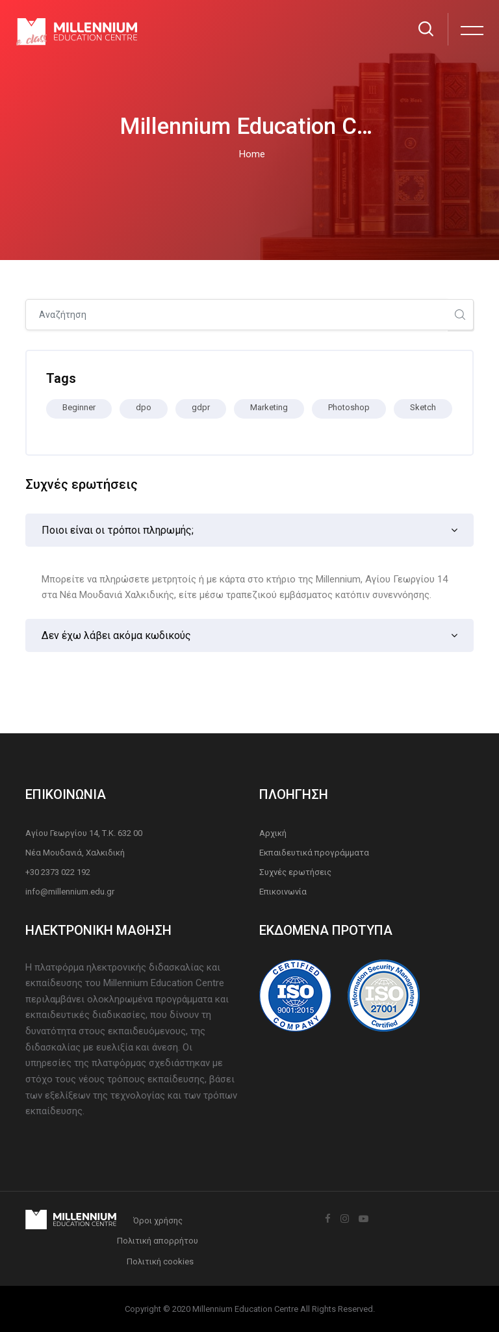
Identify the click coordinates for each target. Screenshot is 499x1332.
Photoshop (349, 407)
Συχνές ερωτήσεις (295, 872)
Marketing (269, 407)
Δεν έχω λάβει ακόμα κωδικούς (116, 635)
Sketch (423, 407)
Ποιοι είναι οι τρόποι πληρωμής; (118, 530)
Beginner (79, 407)
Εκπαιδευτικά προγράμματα (314, 852)
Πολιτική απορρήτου (157, 1241)
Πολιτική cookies (160, 1261)
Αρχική (273, 833)
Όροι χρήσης (158, 1220)
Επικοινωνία (283, 891)
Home (252, 154)
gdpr (201, 407)
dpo (143, 407)
